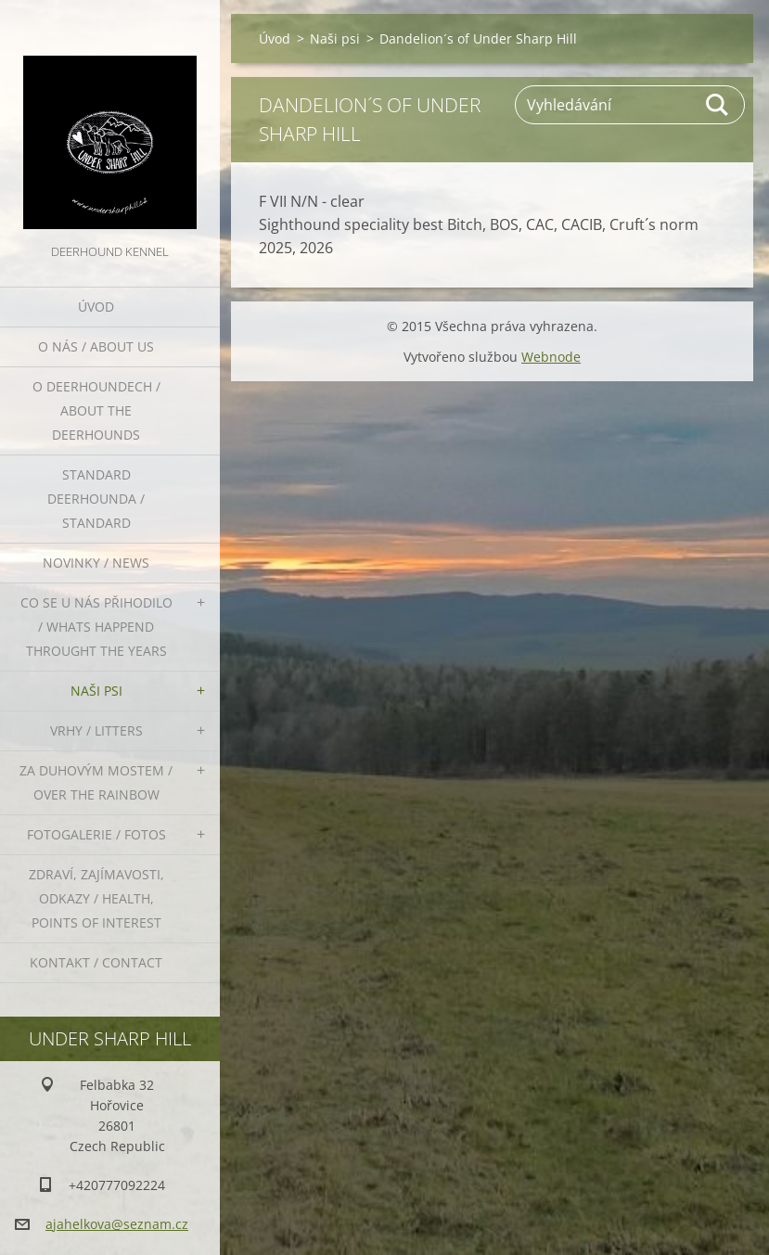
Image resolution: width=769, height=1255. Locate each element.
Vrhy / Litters (96, 730)
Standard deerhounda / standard (96, 498)
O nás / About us (96, 346)
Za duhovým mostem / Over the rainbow (96, 782)
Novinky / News (96, 562)
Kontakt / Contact (96, 962)
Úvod (96, 306)
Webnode (551, 356)
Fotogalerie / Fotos (96, 834)
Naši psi (96, 690)
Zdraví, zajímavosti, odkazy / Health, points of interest (96, 898)
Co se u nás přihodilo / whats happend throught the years (96, 627)
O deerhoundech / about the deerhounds (96, 410)
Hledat (718, 105)
